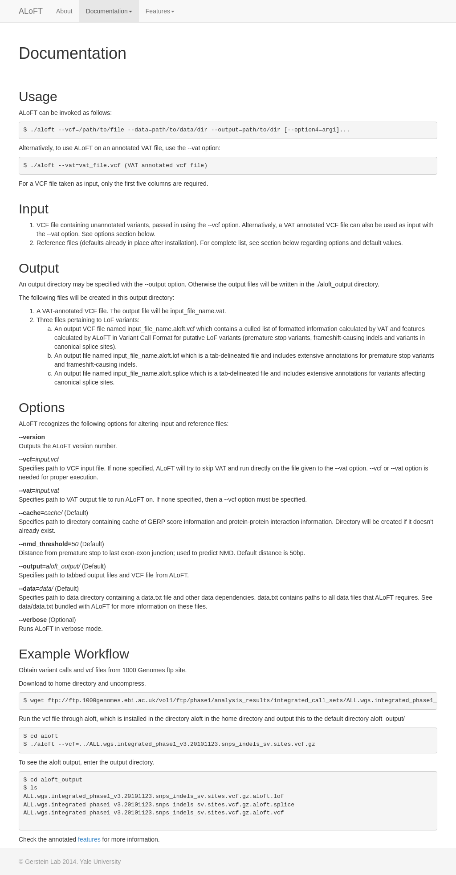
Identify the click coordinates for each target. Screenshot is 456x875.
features (89, 839)
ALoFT (31, 11)
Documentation (109, 11)
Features (160, 11)
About (64, 11)
